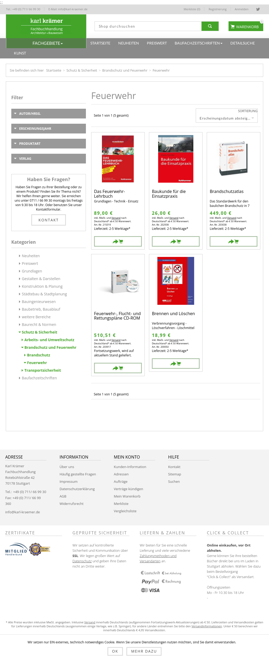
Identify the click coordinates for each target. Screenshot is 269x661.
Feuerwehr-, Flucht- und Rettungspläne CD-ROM (117, 316)
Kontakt (49, 219)
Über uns (67, 466)
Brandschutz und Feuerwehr (124, 70)
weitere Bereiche (36, 316)
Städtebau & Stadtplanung (44, 293)
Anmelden (242, 9)
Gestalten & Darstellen (41, 278)
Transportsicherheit (42, 370)
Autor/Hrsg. (30, 113)
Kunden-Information (130, 466)
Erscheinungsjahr (35, 128)
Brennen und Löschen (173, 313)
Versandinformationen (207, 626)
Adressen (121, 474)
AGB (63, 496)
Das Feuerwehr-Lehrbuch (109, 193)
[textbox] (147, 26)
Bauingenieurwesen (39, 301)
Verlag (25, 158)
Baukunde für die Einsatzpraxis (169, 193)
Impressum (69, 481)
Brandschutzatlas (227, 191)
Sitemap (174, 474)
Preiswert (30, 263)
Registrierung (217, 9)
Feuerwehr (37, 362)
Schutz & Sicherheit (81, 70)
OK (115, 651)
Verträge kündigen (128, 488)
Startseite (53, 70)
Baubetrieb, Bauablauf (41, 309)
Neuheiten (31, 255)
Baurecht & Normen (39, 324)
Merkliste (121, 503)
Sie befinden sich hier (27, 70)
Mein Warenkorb (127, 496)
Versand (115, 218)
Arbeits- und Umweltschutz (49, 339)
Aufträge (120, 481)
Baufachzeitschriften (39, 377)
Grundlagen (32, 271)
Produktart (29, 143)
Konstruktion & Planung (42, 286)
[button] (46, 43)
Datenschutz (82, 561)
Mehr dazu (144, 651)
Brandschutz (38, 354)
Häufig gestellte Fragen (78, 474)
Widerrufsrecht (72, 503)
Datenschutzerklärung (77, 488)
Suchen (174, 481)
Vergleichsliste (125, 511)
